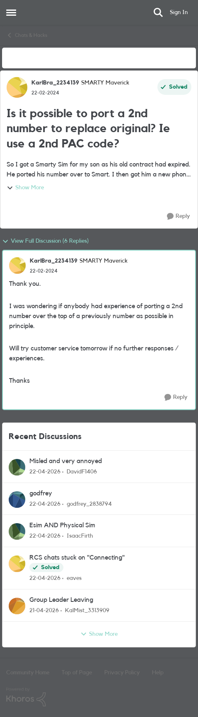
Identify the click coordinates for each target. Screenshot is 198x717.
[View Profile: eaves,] (17, 563)
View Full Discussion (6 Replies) (45, 241)
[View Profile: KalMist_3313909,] (17, 606)
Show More (25, 188)
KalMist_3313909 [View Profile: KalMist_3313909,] (87, 610)
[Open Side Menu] (11, 12)
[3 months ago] (44, 472)
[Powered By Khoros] (99, 697)
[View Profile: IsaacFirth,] (17, 531)
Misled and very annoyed (65, 461)
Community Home (27, 673)
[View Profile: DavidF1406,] (17, 467)
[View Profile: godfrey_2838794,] (17, 499)
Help (158, 673)
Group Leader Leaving (61, 599)
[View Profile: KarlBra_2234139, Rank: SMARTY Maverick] (17, 87)
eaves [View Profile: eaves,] (74, 578)
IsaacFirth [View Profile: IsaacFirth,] (80, 536)
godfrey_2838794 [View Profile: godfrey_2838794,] (89, 504)
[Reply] (178, 216)
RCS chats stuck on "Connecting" (77, 557)
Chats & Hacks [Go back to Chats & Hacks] (26, 35)
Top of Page (77, 673)
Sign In (179, 12)
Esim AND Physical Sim (62, 525)
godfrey (40, 493)
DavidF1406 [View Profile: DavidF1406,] (82, 472)
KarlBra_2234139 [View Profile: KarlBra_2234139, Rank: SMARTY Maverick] (55, 83)
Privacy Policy (122, 673)
